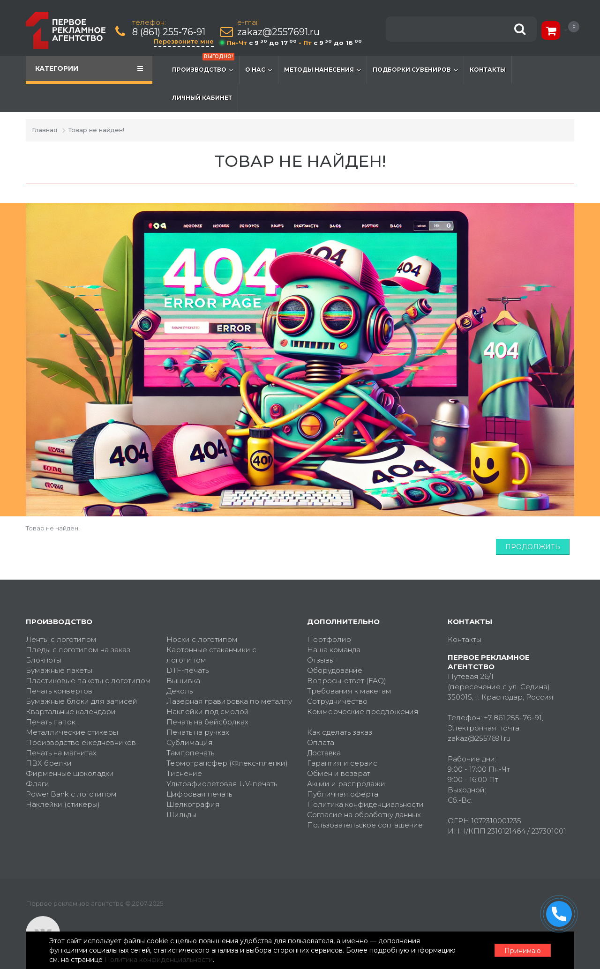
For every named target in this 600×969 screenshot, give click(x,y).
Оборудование (334, 670)
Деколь (179, 690)
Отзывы (321, 660)
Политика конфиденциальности (365, 804)
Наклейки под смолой (207, 711)
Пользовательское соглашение (365, 824)
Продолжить (532, 547)
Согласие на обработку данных (364, 814)
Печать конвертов (59, 690)
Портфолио (329, 639)
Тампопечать (190, 752)
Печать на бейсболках (207, 721)
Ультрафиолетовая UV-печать (221, 783)
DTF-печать (187, 670)
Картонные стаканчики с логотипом (211, 654)
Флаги (37, 783)
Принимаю (522, 951)
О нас (258, 70)
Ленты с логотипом (61, 639)
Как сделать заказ (339, 732)
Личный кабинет (202, 97)
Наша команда (333, 649)
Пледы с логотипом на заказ (78, 649)
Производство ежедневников (81, 742)
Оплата (320, 742)
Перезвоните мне (184, 41)
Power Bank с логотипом (71, 794)
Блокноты (43, 660)
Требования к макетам (349, 690)
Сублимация (189, 742)
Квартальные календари (71, 711)
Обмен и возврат (338, 773)
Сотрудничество (337, 701)
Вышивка (183, 680)
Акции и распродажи (346, 783)
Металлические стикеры (72, 732)
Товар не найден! (96, 130)
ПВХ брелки (49, 763)
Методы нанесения (322, 70)
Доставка (324, 752)
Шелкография (193, 804)
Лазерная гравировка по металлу (229, 701)
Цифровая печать (199, 794)
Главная (44, 130)
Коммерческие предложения (363, 711)
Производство (203, 65)
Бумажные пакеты (59, 670)
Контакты (488, 69)
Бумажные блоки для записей (81, 701)
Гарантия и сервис (342, 763)
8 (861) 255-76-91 (168, 32)
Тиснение (184, 773)
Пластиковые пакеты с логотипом (88, 680)
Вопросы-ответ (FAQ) (346, 680)
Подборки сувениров (415, 70)
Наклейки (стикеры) (63, 804)
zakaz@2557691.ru (278, 32)
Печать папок (50, 721)
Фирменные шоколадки (70, 773)
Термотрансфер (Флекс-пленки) (227, 763)
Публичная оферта (342, 794)
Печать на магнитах (61, 752)
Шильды (181, 814)
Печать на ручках (197, 732)
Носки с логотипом (202, 639)
